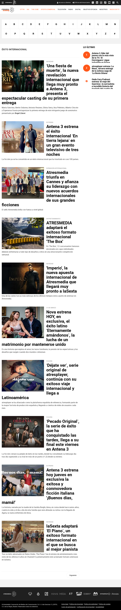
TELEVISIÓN (62, 9)
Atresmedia (10, 594)
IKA (28, 9)
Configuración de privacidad (86, 607)
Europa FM (87, 594)
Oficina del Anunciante (81, 2)
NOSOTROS (103, 9)
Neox (46, 594)
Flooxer (115, 594)
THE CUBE (35, 9)
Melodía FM (95, 594)
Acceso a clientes (65, 2)
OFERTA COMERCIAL (48, 9)
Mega (62, 594)
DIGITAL (78, 9)
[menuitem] (22, 9)
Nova (54, 594)
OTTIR (22, 9)
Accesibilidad (100, 607)
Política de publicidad (91, 604)
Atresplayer (105, 594)
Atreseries (70, 594)
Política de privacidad (76, 604)
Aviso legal (64, 604)
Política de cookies (104, 604)
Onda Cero (79, 594)
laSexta (38, 594)
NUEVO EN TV (114, 9)
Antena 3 (30, 594)
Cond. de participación (68, 607)
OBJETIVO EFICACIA (90, 9)
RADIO (70, 9)
